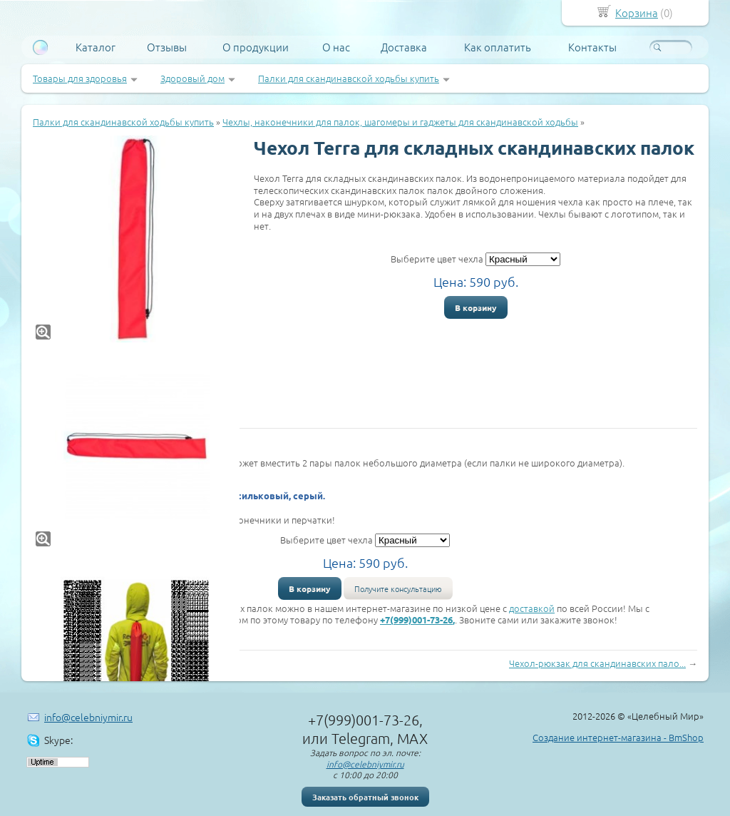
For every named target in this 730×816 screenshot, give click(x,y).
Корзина (636, 12)
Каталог (95, 47)
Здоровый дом (192, 78)
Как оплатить (497, 47)
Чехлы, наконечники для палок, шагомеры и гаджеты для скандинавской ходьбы (400, 121)
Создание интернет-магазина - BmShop (618, 737)
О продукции (255, 47)
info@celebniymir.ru (88, 717)
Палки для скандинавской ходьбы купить (348, 78)
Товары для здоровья (80, 78)
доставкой (532, 608)
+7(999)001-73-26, (417, 619)
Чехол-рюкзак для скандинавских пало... (597, 663)
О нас (336, 47)
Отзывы (167, 47)
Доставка (404, 47)
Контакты (592, 47)
